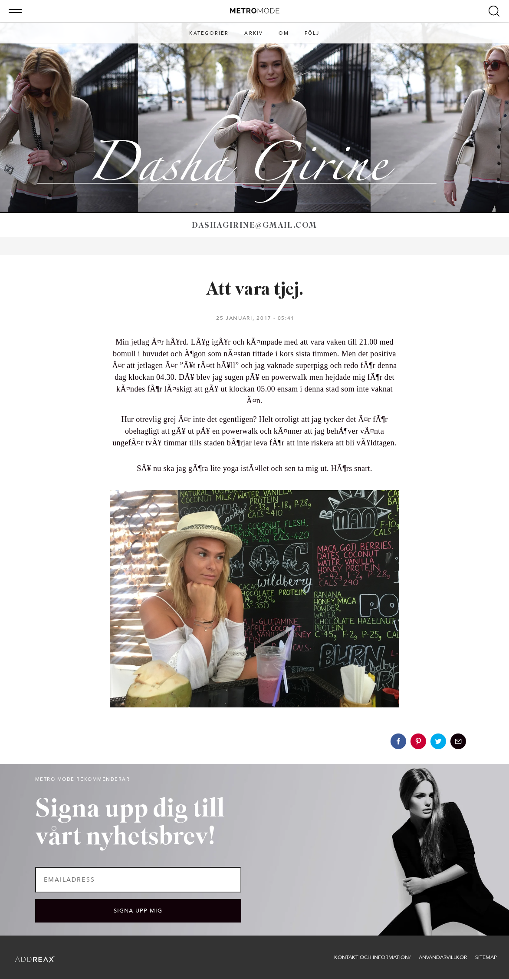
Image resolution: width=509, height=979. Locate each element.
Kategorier (209, 33)
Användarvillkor (443, 957)
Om (284, 33)
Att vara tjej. (254, 290)
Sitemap (486, 957)
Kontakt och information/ (372, 957)
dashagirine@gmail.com (254, 226)
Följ (312, 33)
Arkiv (253, 33)
